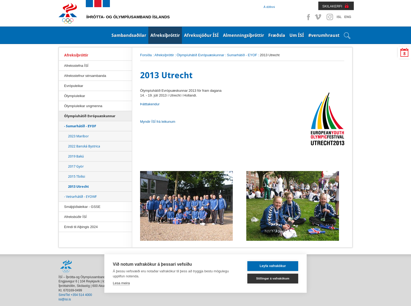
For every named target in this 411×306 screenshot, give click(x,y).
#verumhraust (323, 35)
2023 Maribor (78, 136)
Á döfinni (269, 6)
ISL (339, 17)
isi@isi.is (65, 299)
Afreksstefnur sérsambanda (85, 76)
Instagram (329, 17)
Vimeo (318, 17)
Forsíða (146, 55)
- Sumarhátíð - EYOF (80, 126)
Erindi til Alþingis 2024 (81, 227)
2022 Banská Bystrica (84, 146)
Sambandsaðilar (128, 35)
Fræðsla (276, 35)
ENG (347, 17)
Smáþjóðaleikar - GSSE (82, 207)
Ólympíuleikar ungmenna (83, 106)
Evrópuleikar (73, 86)
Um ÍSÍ (296, 35)
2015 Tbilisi (76, 176)
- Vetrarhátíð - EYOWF (80, 197)
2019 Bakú (76, 156)
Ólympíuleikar (74, 96)
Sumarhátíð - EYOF (242, 55)
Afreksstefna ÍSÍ (76, 66)
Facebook (307, 17)
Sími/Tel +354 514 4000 (75, 295)
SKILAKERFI (332, 6)
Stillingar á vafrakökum (272, 278)
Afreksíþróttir (165, 35)
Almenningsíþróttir (243, 35)
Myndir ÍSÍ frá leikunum (157, 122)
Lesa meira (121, 283)
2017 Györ (76, 166)
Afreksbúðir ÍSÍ (75, 217)
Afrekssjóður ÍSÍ (201, 35)
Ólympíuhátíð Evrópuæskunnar (200, 55)
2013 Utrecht (78, 187)
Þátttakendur (150, 104)
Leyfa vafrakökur (273, 266)
